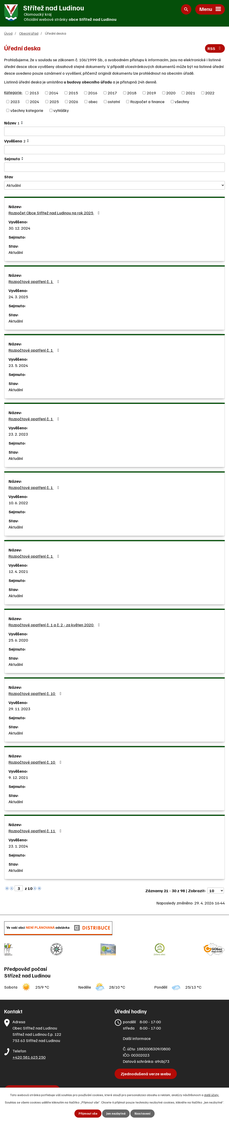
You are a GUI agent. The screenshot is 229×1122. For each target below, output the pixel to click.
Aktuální (16, 252)
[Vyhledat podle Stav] (114, 185)
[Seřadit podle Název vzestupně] (22, 122)
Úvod (8, 33)
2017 (112, 92)
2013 (34, 92)
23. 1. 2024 (18, 846)
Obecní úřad (28, 33)
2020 (170, 92)
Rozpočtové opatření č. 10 (36, 693)
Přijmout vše (88, 1114)
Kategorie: (13, 92)
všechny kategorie (26, 110)
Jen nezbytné (115, 1114)
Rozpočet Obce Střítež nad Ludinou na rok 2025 (55, 212)
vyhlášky (61, 110)
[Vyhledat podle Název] (114, 131)
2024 (34, 101)
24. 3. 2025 (18, 296)
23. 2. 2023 (18, 434)
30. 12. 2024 (19, 228)
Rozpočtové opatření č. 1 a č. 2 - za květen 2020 (55, 624)
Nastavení (142, 1114)
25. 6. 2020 (18, 640)
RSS (215, 48)
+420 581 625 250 (29, 1055)
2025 (54, 101)
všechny (182, 101)
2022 (209, 92)
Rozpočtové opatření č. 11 (36, 830)
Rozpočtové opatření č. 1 (35, 281)
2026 (73, 101)
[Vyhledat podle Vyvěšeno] (114, 150)
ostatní (114, 101)
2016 (92, 92)
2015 (73, 92)
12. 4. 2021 (18, 571)
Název (12, 123)
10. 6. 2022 (18, 502)
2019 (151, 92)
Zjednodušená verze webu (146, 1072)
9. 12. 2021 (18, 777)
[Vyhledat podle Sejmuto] (114, 167)
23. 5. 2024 (18, 365)
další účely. (211, 1095)
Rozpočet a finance (147, 101)
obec (93, 101)
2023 (15, 101)
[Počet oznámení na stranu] (215, 891)
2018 (131, 92)
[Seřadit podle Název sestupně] (22, 124)
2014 (53, 92)
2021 (190, 92)
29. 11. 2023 (19, 708)
